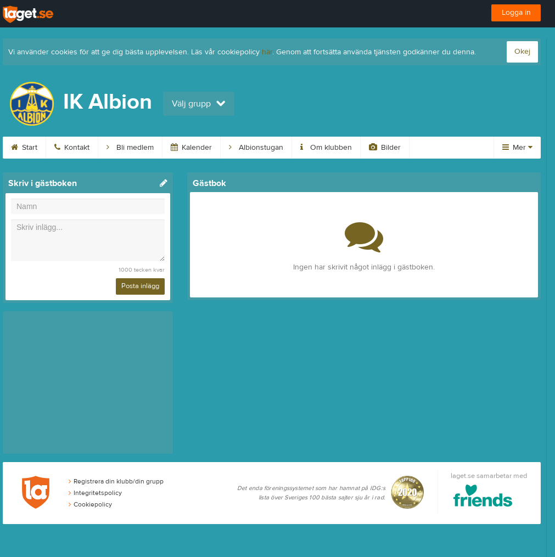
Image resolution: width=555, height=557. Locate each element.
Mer (517, 148)
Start (24, 148)
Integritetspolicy (95, 492)
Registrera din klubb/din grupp (116, 481)
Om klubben (326, 148)
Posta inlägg (140, 286)
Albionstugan (256, 148)
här (267, 52)
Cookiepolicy (90, 504)
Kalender (191, 148)
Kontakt (71, 148)
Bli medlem (130, 148)
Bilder (385, 148)
